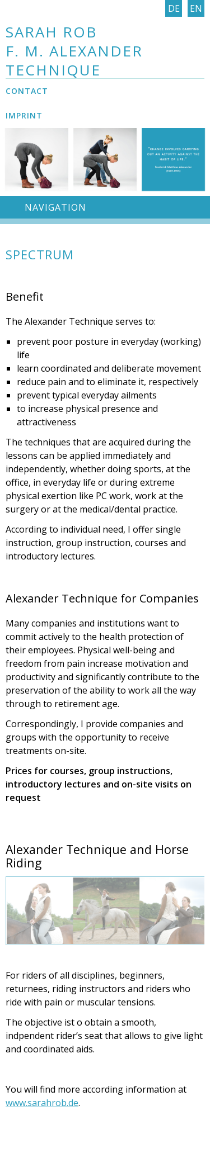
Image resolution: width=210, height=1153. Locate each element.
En (196, 8)
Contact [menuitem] (27, 91)
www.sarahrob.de (42, 1103)
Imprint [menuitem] (24, 115)
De (174, 8)
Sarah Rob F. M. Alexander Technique (74, 50)
